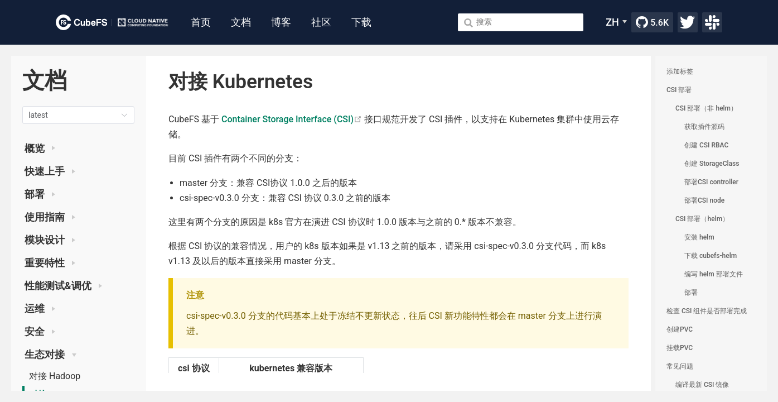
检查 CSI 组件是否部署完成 (706, 311)
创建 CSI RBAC (706, 145)
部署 (40, 194)
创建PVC (679, 329)
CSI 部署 (679, 90)
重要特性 (50, 263)
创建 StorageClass (711, 164)
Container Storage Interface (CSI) (291, 119)
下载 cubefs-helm (710, 256)
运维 (40, 308)
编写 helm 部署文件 (713, 274)
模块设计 (50, 240)
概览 (40, 148)
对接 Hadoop (54, 376)
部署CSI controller (711, 182)
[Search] (520, 22)
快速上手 (50, 171)
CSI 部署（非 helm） (706, 108)
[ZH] (616, 22)
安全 (40, 331)
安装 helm (699, 237)
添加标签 (679, 71)
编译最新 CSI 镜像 (702, 385)
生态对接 (50, 354)
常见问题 (679, 366)
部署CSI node (704, 200)
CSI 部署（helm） (702, 219)
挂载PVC (679, 348)
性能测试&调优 (63, 285)
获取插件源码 (704, 127)
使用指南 (50, 217)
